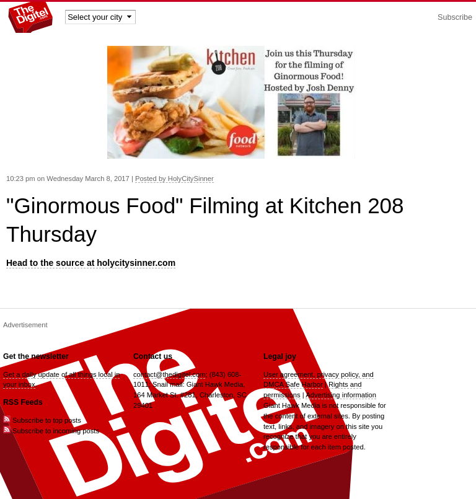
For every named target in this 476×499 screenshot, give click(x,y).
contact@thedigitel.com (169, 374)
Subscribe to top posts (42, 420)
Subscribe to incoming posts (51, 431)
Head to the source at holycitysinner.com (90, 263)
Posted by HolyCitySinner (174, 178)
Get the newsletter (36, 356)
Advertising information (341, 395)
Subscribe (455, 17)
